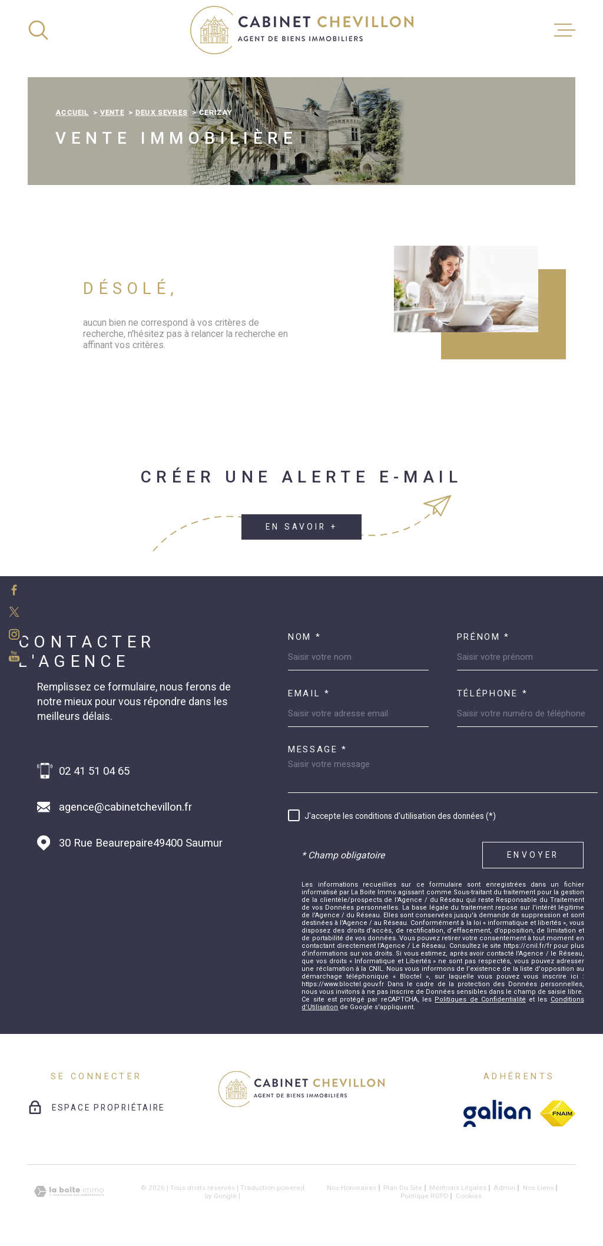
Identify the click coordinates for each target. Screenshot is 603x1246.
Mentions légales (457, 1188)
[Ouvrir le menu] (564, 30)
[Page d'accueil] (301, 30)
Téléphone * (492, 693)
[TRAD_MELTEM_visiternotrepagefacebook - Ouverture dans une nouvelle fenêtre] (14, 589)
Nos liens (538, 1188)
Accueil (71, 112)
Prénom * (484, 637)
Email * (309, 693)
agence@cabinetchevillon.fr (125, 807)
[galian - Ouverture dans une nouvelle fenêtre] (497, 1113)
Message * (317, 749)
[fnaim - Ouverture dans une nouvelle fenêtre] (557, 1113)
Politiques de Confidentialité (480, 999)
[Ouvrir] (38, 30)
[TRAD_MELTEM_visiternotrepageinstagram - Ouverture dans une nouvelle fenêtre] (14, 634)
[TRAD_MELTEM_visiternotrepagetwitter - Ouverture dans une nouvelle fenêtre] (14, 612)
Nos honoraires (351, 1188)
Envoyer (533, 855)
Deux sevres (161, 112)
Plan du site (402, 1188)
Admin (504, 1188)
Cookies (469, 1196)
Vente (112, 112)
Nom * (305, 637)
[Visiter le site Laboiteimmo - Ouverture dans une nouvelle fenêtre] (69, 1191)
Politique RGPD (424, 1196)
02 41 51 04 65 (94, 771)
